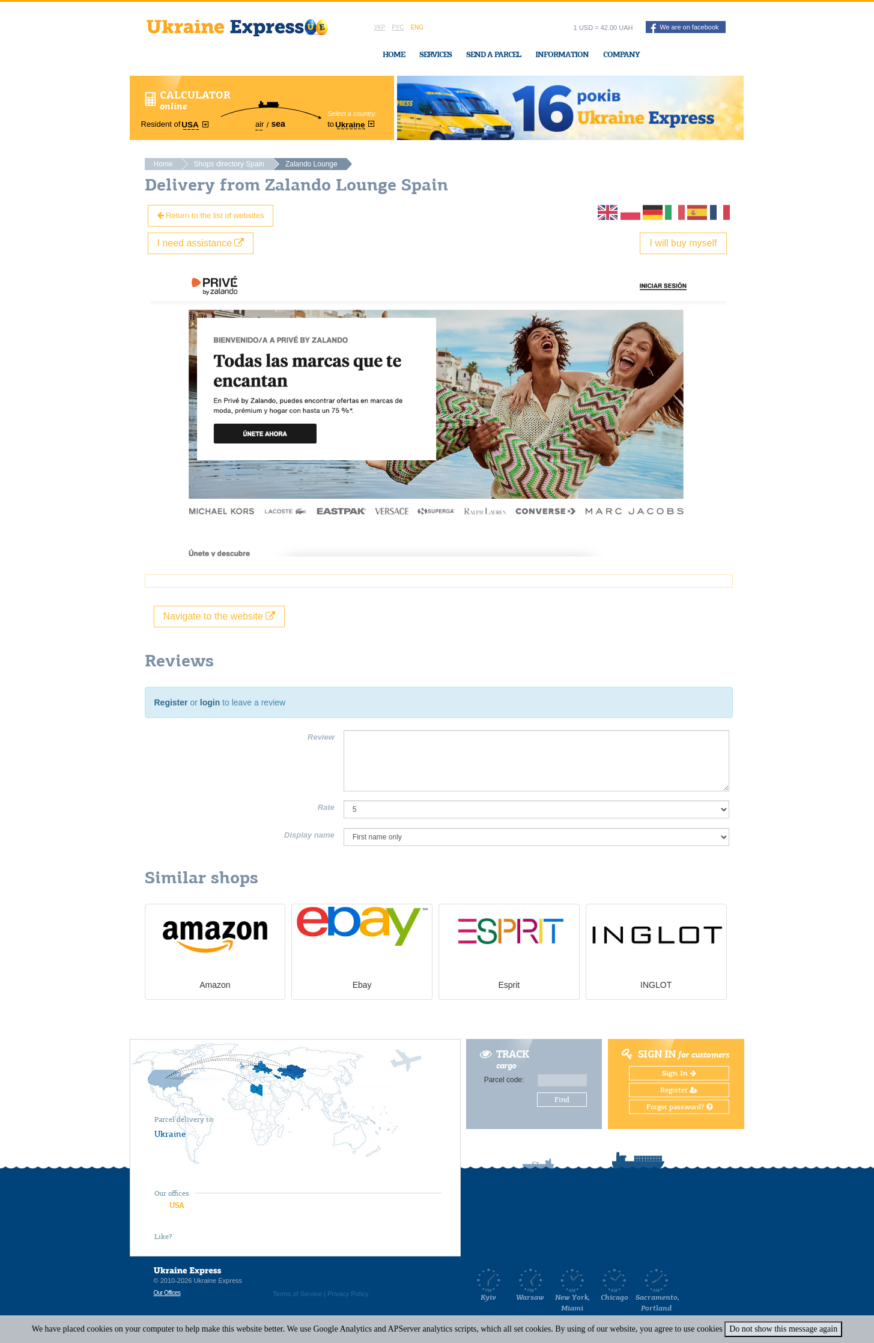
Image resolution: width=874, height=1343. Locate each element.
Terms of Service (297, 1293)
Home (394, 54)
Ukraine (170, 1133)
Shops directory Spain (229, 164)
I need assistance (200, 243)
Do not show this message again (783, 1328)
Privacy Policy (347, 1293)
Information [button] (562, 54)
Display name (309, 834)
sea (278, 124)
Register (171, 702)
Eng (416, 27)
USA (176, 1205)
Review (321, 737)
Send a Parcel (493, 54)
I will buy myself (683, 243)
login (210, 702)
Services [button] (435, 54)
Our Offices (167, 1293)
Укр (380, 27)
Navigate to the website (219, 616)
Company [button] (621, 54)
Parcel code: (504, 1080)
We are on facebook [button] (684, 28)
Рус (398, 27)
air (259, 124)
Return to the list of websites (210, 215)
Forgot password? (679, 1107)
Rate (326, 807)
